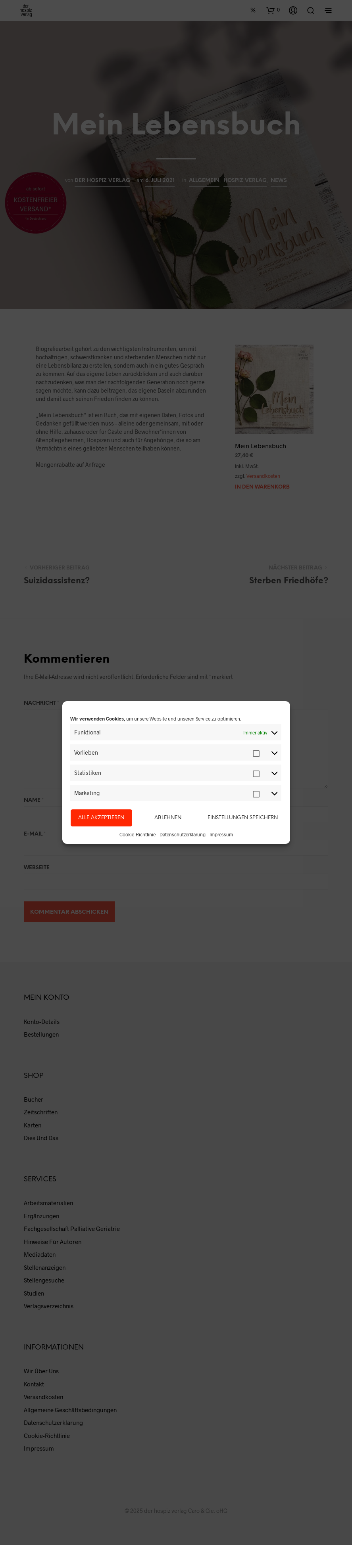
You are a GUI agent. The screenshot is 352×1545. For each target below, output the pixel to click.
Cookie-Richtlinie (137, 834)
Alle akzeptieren (101, 817)
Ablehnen (167, 817)
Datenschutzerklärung (183, 834)
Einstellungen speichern (243, 817)
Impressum (221, 834)
